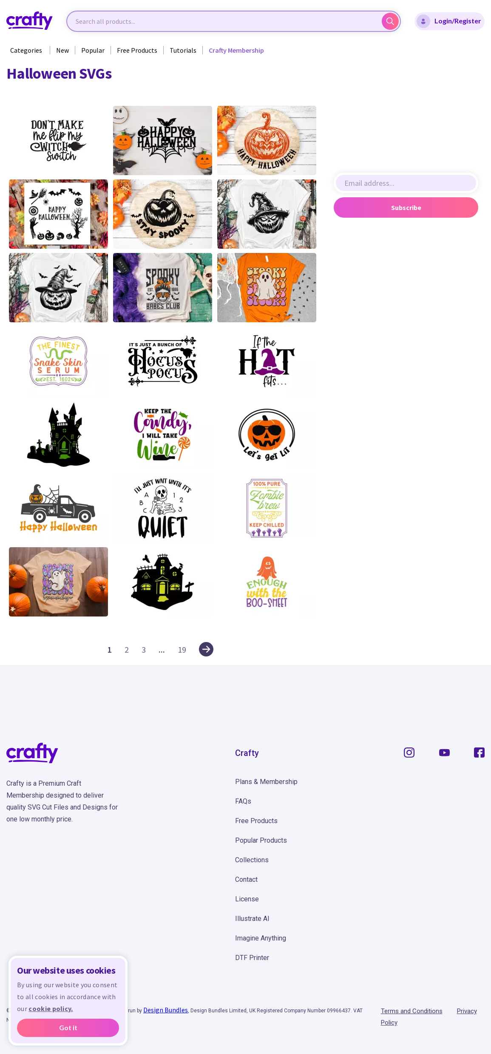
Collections (252, 860)
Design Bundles (165, 1010)
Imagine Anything (260, 938)
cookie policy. (50, 1008)
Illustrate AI (252, 919)
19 (182, 649)
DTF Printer (252, 958)
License (247, 899)
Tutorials (183, 50)
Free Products (137, 50)
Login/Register (449, 21)
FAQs (243, 801)
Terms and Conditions (412, 1011)
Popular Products (261, 840)
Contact (246, 879)
